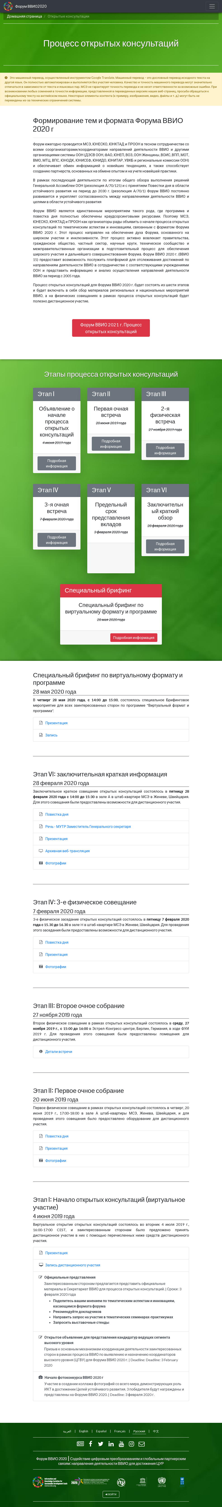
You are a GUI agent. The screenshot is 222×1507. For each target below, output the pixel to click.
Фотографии (55, 863)
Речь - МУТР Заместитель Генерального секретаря (88, 826)
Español (101, 1431)
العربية (67, 1431)
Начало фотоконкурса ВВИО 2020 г (74, 1377)
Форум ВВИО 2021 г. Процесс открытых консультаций (111, 328)
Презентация (56, 723)
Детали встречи (58, 1051)
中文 (156, 1431)
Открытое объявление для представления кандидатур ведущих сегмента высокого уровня (107, 1340)
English (83, 1431)
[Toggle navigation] (212, 6)
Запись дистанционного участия (72, 1265)
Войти (112, 1494)
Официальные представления (70, 1277)
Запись (51, 735)
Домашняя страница (24, 16)
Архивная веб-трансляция (67, 851)
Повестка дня (56, 814)
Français (119, 1431)
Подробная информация (57, 463)
